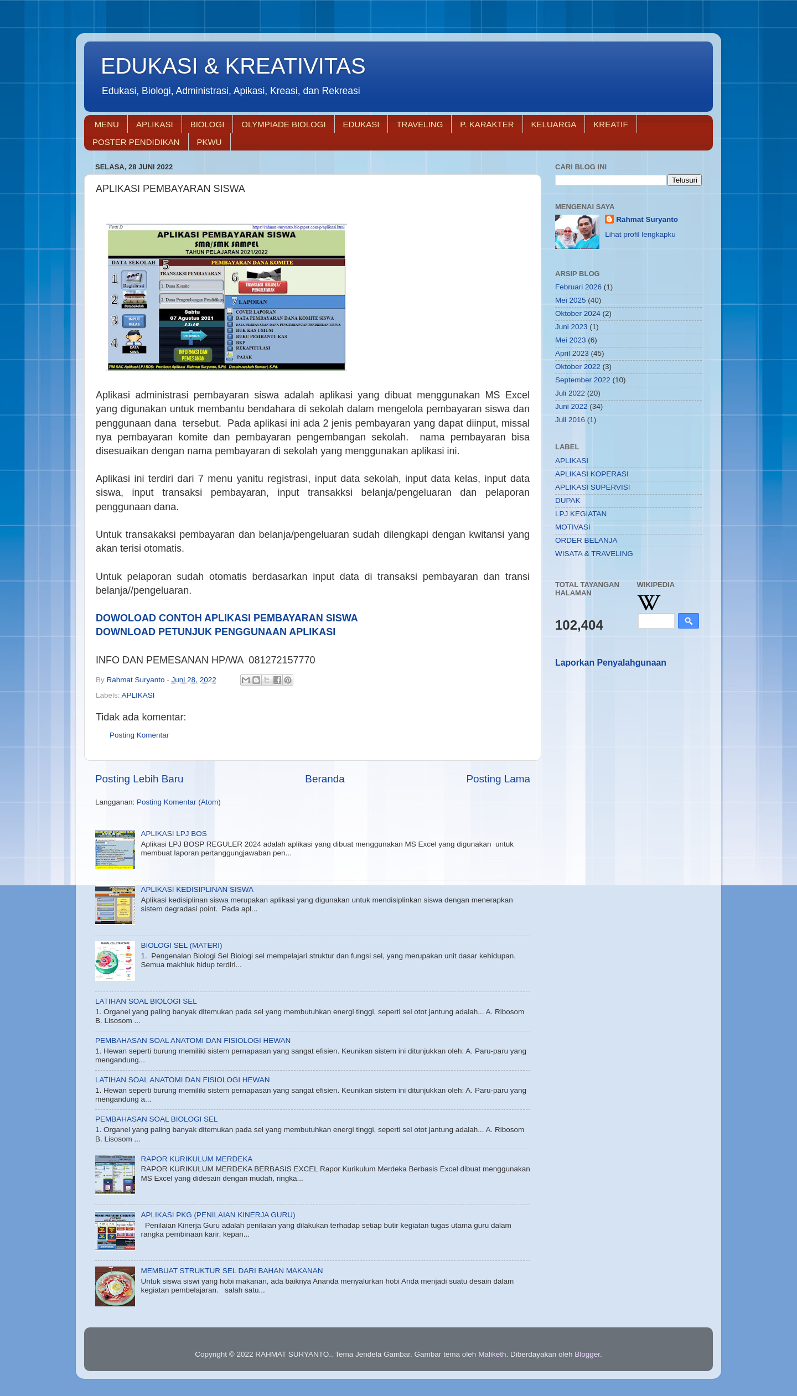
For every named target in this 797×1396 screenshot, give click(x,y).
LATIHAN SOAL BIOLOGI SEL (146, 1001)
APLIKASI (154, 124)
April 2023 (572, 353)
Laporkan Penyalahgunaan (610, 662)
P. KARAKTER (487, 124)
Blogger (587, 1354)
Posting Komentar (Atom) (179, 802)
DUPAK (568, 500)
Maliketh (492, 1354)
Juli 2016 (570, 420)
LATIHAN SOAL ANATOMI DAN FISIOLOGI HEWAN (182, 1080)
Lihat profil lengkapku (640, 234)
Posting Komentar (139, 735)
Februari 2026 (578, 287)
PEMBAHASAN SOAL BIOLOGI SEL (156, 1119)
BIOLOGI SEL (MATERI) (181, 945)
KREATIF (610, 124)
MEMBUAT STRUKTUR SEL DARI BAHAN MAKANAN (232, 1271)
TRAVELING (419, 124)
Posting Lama (498, 779)
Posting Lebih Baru (139, 779)
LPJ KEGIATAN (581, 514)
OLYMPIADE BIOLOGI (283, 124)
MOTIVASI (573, 527)
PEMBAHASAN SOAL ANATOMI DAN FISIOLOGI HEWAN (193, 1040)
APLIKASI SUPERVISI (592, 487)
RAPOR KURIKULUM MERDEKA (196, 1159)
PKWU (209, 142)
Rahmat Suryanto (647, 219)
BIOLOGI (207, 124)
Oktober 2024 (578, 313)
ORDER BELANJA (586, 540)
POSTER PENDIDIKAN (136, 142)
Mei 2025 (570, 300)
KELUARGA (554, 124)
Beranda (324, 779)
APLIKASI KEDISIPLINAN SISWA (197, 889)
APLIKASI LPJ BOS (173, 833)
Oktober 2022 (578, 366)
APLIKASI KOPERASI (592, 474)
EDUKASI (361, 124)
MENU (107, 124)
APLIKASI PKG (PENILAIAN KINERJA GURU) (218, 1215)
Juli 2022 (570, 393)
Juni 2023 (571, 327)
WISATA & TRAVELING (594, 553)
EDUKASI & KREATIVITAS (233, 66)
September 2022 (582, 380)
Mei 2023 (570, 340)
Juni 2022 (571, 406)
